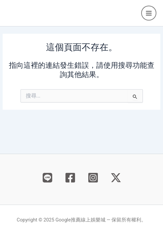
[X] (115, 177)
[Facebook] (70, 177)
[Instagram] (93, 177)
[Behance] (47, 177)
